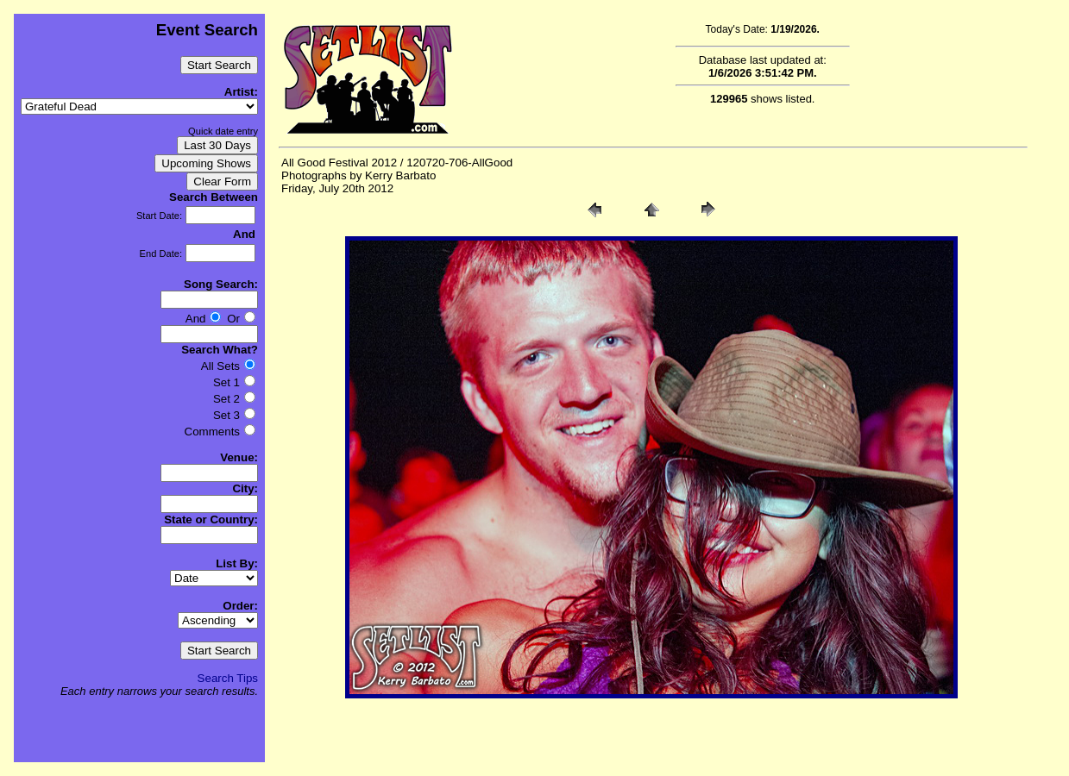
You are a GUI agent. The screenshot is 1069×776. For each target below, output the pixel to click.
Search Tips (228, 678)
